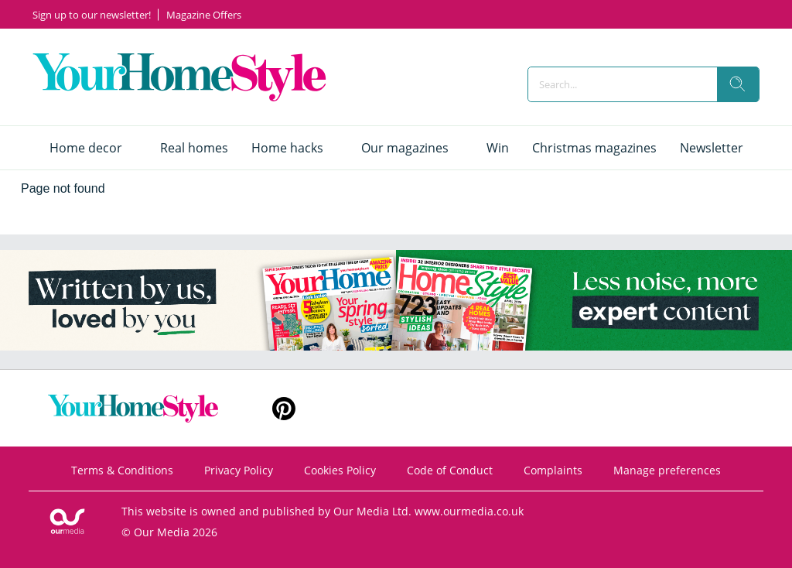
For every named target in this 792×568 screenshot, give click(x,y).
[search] (738, 84)
